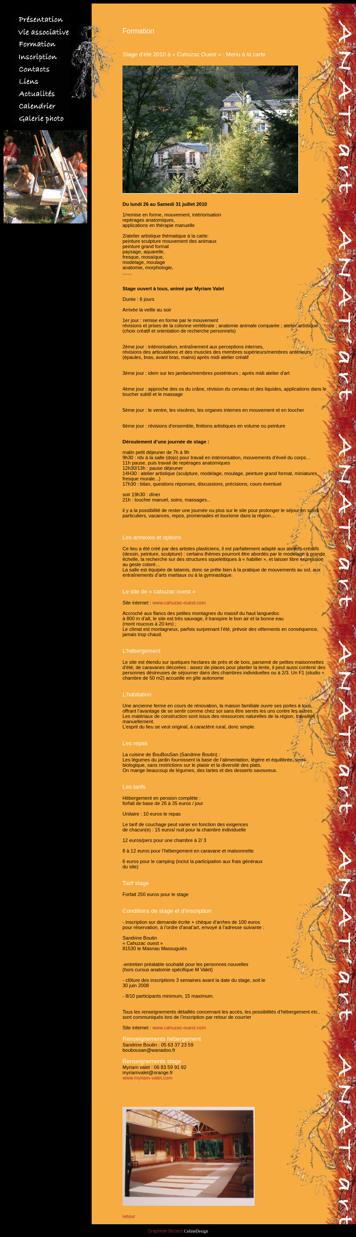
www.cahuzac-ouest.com (179, 602)
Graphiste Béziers (165, 1231)
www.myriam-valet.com (147, 1077)
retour (128, 1216)
